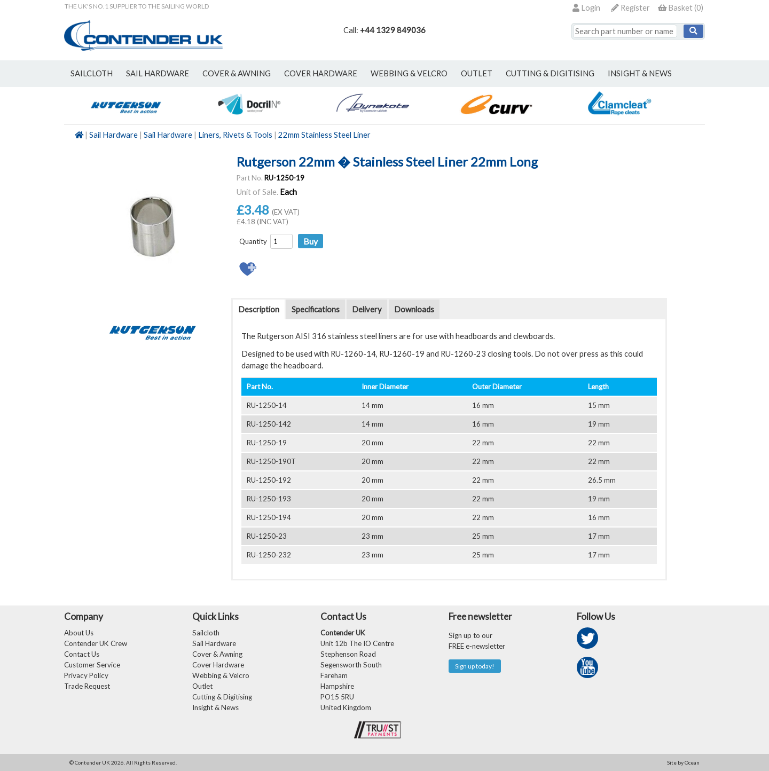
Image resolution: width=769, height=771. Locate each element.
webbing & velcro (409, 73)
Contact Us (81, 654)
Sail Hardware (113, 134)
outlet (476, 73)
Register (630, 7)
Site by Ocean (683, 762)
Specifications (316, 309)
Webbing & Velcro (220, 675)
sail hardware (157, 73)
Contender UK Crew (95, 643)
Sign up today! (475, 666)
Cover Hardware (218, 664)
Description (258, 309)
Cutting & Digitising (550, 73)
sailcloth (91, 73)
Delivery (367, 309)
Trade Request (87, 686)
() (680, 7)
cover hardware (320, 73)
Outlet (202, 686)
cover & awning (236, 73)
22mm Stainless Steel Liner (324, 134)
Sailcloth (205, 632)
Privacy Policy (86, 675)
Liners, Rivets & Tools (235, 134)
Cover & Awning (217, 654)
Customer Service (92, 664)
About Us (78, 632)
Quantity (253, 241)
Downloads (414, 309)
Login (586, 7)
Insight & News (640, 73)
